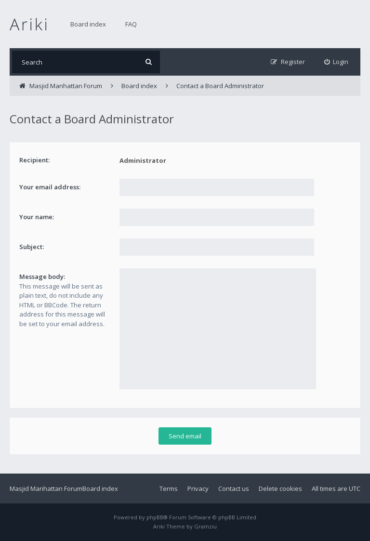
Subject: (31, 246)
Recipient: (34, 160)
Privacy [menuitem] (198, 488)
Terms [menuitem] (168, 488)
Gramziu (205, 526)
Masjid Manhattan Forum (46, 488)
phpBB (154, 517)
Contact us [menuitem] (233, 488)
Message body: (42, 276)
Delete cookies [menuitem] (280, 488)
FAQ (131, 24)
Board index (88, 24)
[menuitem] (336, 62)
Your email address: (49, 187)
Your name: (36, 216)
